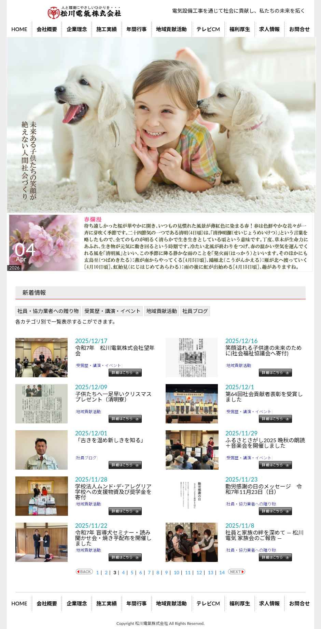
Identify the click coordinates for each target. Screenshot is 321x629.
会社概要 (47, 29)
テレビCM (208, 29)
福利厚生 (239, 29)
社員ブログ (195, 311)
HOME (19, 29)
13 (210, 572)
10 (176, 572)
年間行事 (136, 29)
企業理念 (77, 29)
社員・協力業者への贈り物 (48, 311)
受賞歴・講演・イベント (112, 311)
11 (188, 572)
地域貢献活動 (171, 29)
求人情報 (269, 29)
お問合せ (299, 29)
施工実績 (106, 29)
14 (222, 572)
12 (199, 572)
